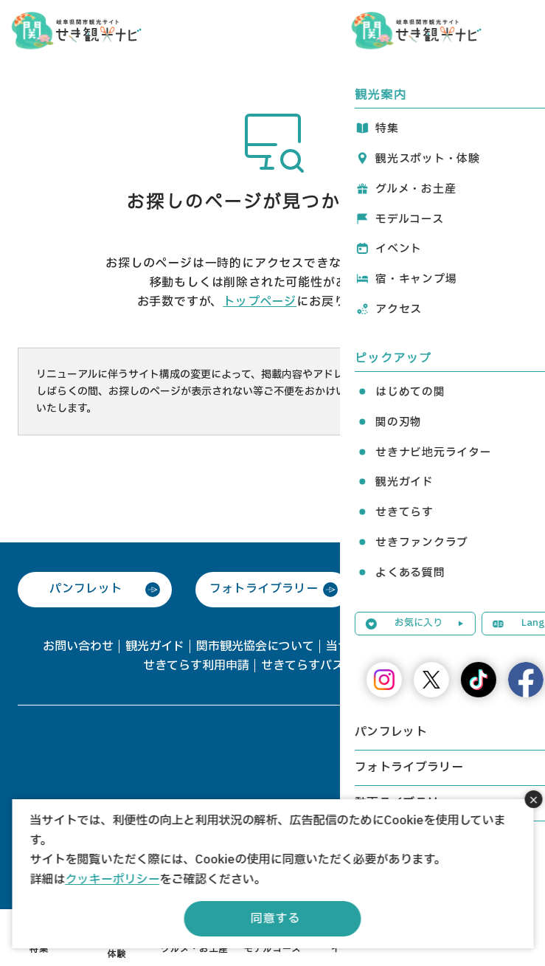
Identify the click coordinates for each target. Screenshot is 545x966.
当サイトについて (373, 646)
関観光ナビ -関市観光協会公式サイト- (76, 29)
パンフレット (85, 589)
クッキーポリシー (112, 880)
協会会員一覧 (467, 646)
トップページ (259, 302)
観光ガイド (154, 646)
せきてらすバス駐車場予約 (332, 666)
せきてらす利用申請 (196, 666)
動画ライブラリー (441, 589)
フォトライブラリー (264, 589)
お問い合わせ (78, 646)
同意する (275, 919)
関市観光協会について (255, 646)
